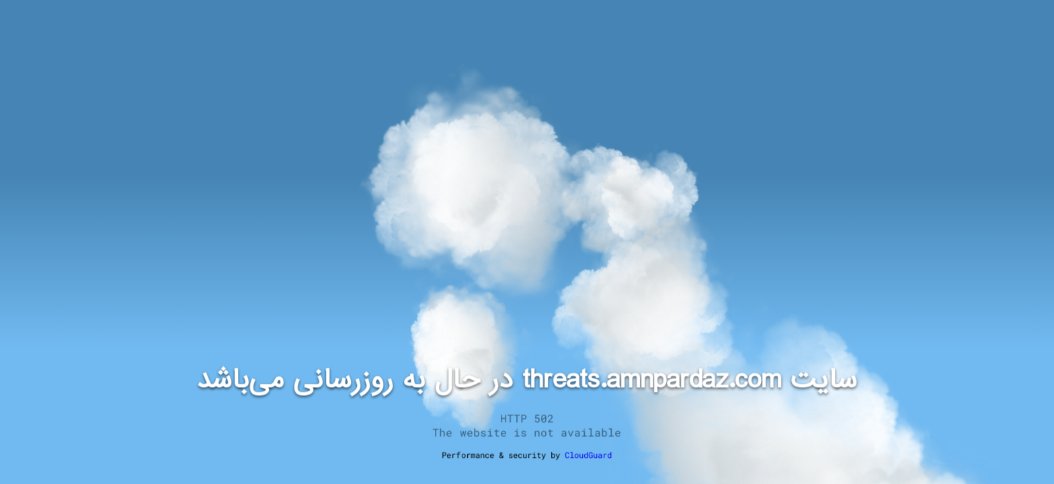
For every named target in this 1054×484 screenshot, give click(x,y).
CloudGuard (588, 455)
